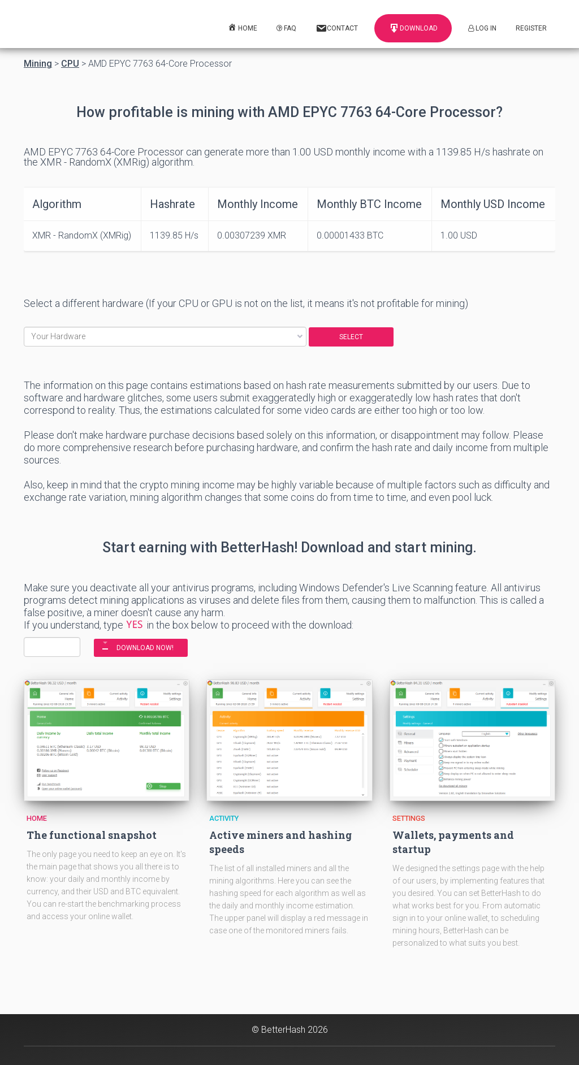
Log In (482, 28)
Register (531, 28)
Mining (38, 63)
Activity (224, 818)
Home (37, 818)
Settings (408, 818)
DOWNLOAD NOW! (145, 648)
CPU (70, 63)
